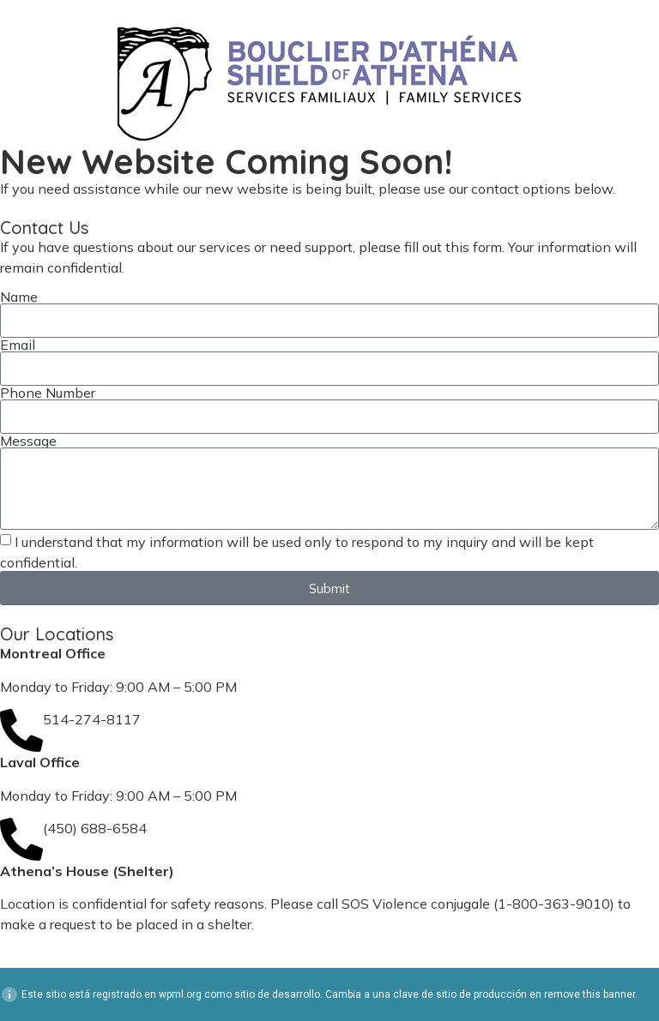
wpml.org (180, 994)
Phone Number (47, 392)
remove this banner (589, 994)
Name (19, 296)
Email (17, 344)
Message (28, 440)
